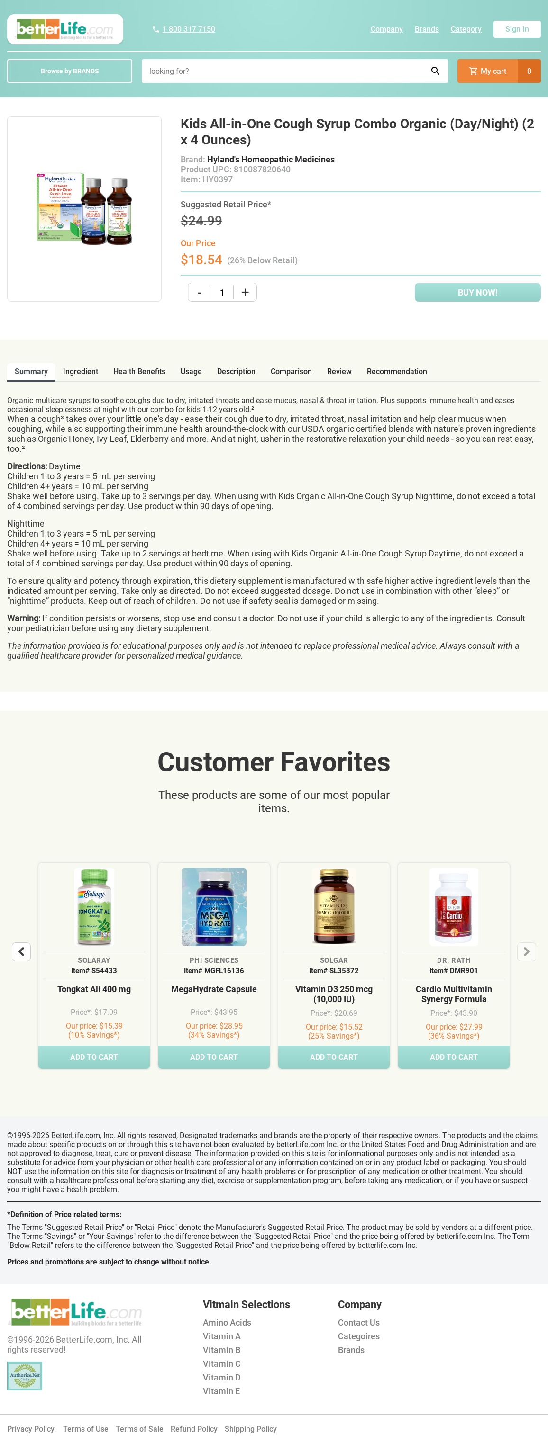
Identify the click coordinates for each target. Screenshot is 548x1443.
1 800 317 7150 (183, 29)
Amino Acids (227, 1322)
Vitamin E (221, 1391)
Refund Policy (194, 1429)
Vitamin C (222, 1364)
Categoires (359, 1336)
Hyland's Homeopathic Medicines (271, 159)
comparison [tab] (291, 371)
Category (466, 29)
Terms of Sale (140, 1429)
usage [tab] (191, 371)
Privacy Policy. (31, 1429)
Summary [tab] (31, 371)
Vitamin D (222, 1377)
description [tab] (236, 371)
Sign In (517, 29)
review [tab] (339, 371)
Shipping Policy (251, 1429)
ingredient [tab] (80, 371)
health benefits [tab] (139, 371)
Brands (427, 29)
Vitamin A (222, 1336)
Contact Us (359, 1322)
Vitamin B (221, 1350)
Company (387, 29)
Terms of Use (86, 1429)
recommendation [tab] (397, 371)
